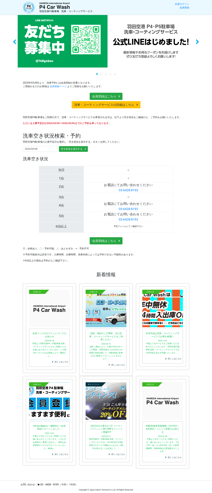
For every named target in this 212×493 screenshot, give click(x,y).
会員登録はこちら (106, 96)
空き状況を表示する (73, 148)
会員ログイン (182, 4)
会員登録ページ (58, 86)
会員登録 (184, 7)
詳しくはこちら (61, 362)
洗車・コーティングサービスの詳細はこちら (106, 105)
